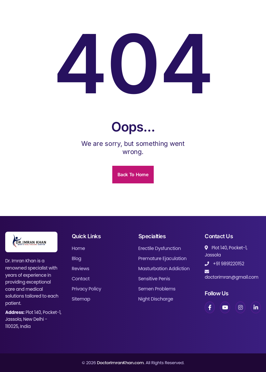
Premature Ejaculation (162, 258)
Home (78, 248)
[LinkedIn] (256, 307)
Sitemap (81, 299)
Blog (76, 258)
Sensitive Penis (154, 278)
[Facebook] (210, 307)
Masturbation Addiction (164, 268)
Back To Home (132, 174)
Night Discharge (155, 299)
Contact (81, 278)
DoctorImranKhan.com (120, 363)
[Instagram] (240, 307)
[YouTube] (225, 307)
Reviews (80, 268)
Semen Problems (157, 289)
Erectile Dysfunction (159, 248)
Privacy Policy (86, 289)
